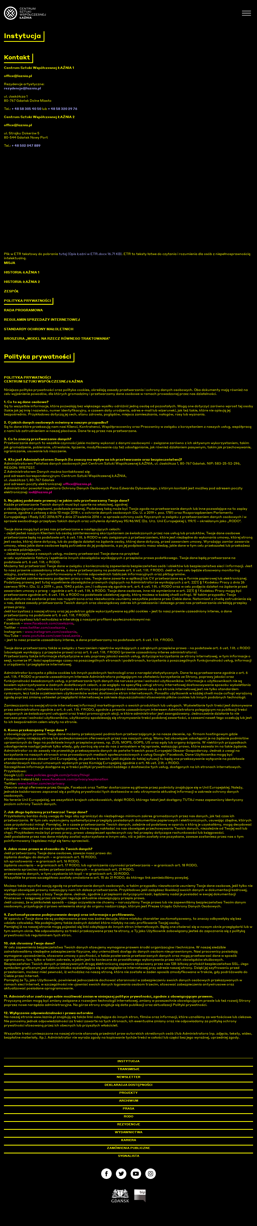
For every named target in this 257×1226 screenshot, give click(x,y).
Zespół (11, 291)
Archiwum (128, 1100)
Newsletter (128, 1077)
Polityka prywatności (27, 301)
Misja (9, 263)
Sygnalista (128, 1156)
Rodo (128, 1116)
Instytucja (128, 1061)
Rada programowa (23, 310)
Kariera (128, 1140)
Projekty (128, 1093)
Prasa (128, 1108)
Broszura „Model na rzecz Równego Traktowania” (57, 338)
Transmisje (150, 1069)
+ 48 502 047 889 (26, 145)
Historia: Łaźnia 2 (22, 282)
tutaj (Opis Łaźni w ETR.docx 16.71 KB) (90, 254)
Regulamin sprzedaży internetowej (42, 320)
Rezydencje (128, 1124)
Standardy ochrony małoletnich (38, 329)
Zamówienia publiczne (140, 1148)
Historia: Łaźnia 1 (21, 272)
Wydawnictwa (128, 1132)
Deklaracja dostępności (128, 1085)
